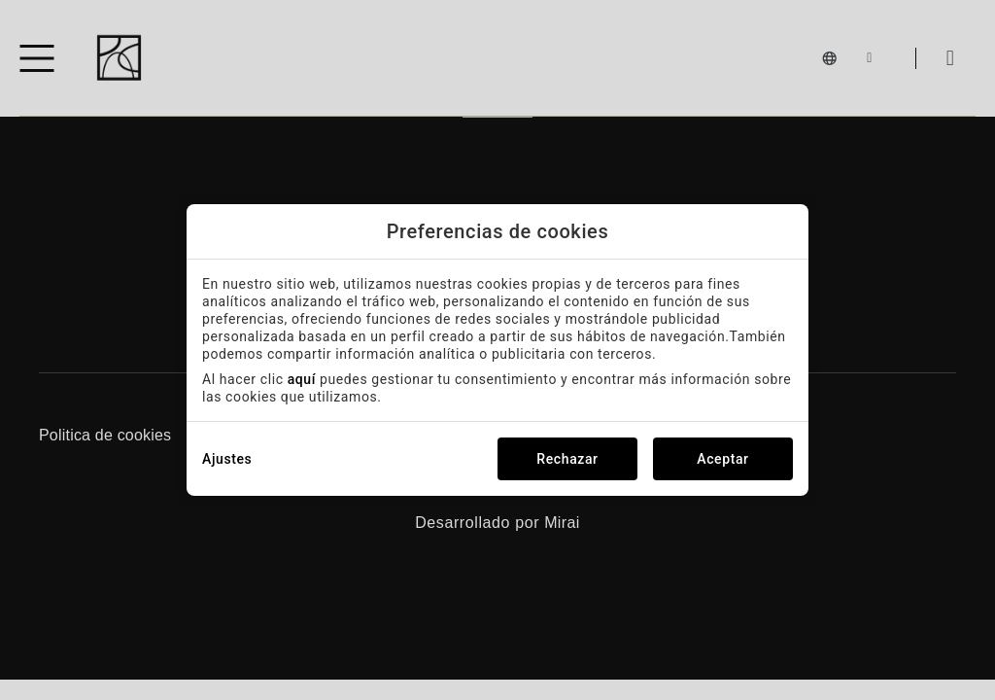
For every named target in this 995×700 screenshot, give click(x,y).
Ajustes (227, 459)
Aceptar (722, 459)
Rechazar (567, 459)
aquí (302, 379)
